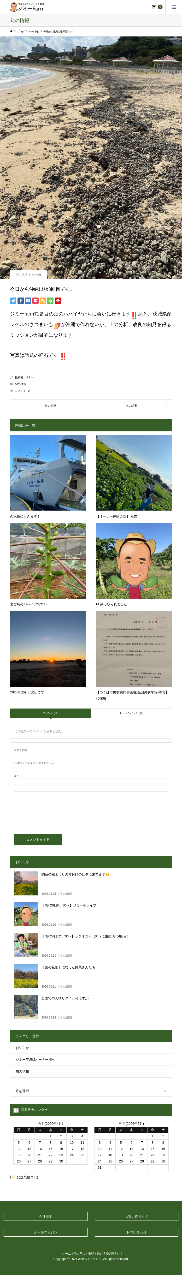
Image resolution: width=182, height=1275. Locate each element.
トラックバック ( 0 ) (131, 713)
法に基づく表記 (84, 1253)
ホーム (66, 1253)
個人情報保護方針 (108, 1253)
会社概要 (45, 1216)
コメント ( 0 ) (51, 713)
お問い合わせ (136, 1232)
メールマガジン (45, 1232)
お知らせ (22, 1048)
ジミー (29, 377)
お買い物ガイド (136, 1216)
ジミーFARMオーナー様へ (35, 1059)
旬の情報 (36, 274)
